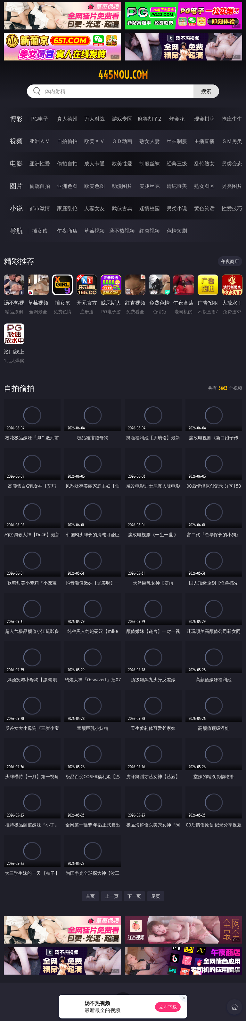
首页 (90, 896)
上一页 (112, 896)
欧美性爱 (122, 163)
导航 (16, 230)
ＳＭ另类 (232, 141)
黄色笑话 (204, 208)
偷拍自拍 (67, 163)
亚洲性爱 (39, 163)
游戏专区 (122, 118)
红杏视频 (149, 230)
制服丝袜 (149, 163)
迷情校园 (149, 208)
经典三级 (177, 163)
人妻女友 (94, 208)
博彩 (16, 118)
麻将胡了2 (149, 118)
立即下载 (168, 1007)
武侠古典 (122, 208)
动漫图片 (122, 185)
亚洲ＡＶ (39, 141)
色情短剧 (177, 230)
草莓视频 (94, 230)
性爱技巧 (232, 208)
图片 (16, 185)
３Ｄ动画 (122, 141)
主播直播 (204, 141)
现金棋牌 (204, 118)
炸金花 (176, 118)
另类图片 (232, 185)
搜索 (206, 91)
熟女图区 (204, 185)
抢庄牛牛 (232, 118)
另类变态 (232, 163)
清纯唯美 (177, 185)
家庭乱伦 (67, 208)
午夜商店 (67, 230)
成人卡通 (94, 163)
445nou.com (123, 74)
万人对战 (94, 118)
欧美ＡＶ (94, 141)
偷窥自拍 (39, 185)
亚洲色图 (67, 185)
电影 (16, 163)
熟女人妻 (149, 141)
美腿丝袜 (149, 185)
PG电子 (39, 118)
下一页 (134, 896)
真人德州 (67, 118)
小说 (16, 208)
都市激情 (39, 208)
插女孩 (39, 230)
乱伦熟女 (204, 163)
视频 (16, 141)
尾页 (155, 896)
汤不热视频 (122, 230)
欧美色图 (94, 185)
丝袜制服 (177, 141)
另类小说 (177, 208)
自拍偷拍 (67, 141)
